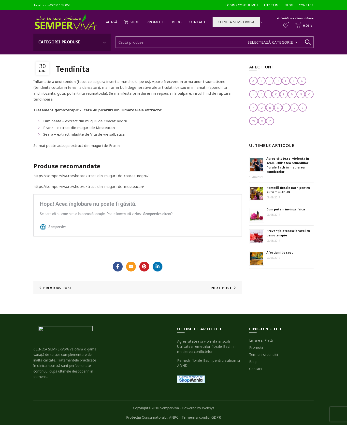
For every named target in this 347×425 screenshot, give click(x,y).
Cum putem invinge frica (285, 209)
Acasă (111, 22)
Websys (208, 408)
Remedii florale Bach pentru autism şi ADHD (288, 190)
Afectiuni (271, 5)
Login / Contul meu (242, 5)
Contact (306, 5)
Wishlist (288, 23)
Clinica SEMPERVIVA (236, 22)
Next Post (221, 287)
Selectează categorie (270, 42)
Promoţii (155, 22)
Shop (132, 22)
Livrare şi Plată (261, 340)
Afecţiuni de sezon (280, 252)
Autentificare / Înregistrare (295, 18)
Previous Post (57, 287)
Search (307, 42)
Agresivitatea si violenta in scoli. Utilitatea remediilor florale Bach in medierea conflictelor (287, 165)
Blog (289, 5)
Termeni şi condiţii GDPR (201, 417)
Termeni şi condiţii (263, 354)
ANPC (173, 417)
